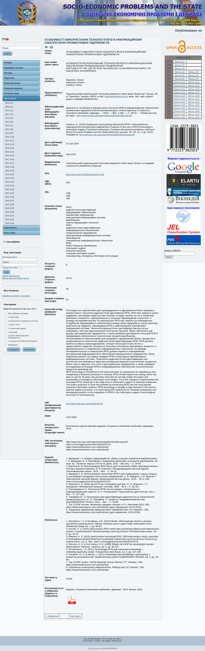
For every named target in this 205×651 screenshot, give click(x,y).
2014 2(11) (9, 141)
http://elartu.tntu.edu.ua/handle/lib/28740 (84, 404)
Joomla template (94, 648)
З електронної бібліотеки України (22, 341)
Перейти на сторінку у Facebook (16, 296)
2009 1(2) (9, 107)
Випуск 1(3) (180, 68)
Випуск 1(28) (179, 111)
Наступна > (75, 616)
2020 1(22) (9, 182)
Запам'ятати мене (10, 268)
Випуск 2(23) (194, 102)
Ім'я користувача (9, 257)
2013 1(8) (9, 129)
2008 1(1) (9, 103)
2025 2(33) (9, 223)
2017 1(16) (9, 159)
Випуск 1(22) (179, 102)
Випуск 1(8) (180, 79)
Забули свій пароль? (11, 276)
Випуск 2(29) (194, 111)
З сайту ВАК (13, 317)
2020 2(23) (9, 186)
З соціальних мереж (17, 328)
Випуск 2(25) (194, 105)
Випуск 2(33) (194, 117)
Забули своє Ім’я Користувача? (15, 278)
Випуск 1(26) (179, 108)
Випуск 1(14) (179, 89)
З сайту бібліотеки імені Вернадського (18, 337)
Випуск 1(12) (179, 85)
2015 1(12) (9, 144)
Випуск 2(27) (194, 108)
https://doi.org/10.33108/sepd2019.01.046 (85, 174)
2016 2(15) (9, 156)
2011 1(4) (9, 114)
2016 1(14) (9, 152)
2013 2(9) (9, 133)
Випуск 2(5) (193, 72)
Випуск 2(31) (194, 114)
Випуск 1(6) (180, 75)
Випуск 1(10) (179, 82)
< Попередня (52, 616)
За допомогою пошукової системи (23, 321)
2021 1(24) (9, 189)
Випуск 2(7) (193, 75)
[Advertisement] (21, 407)
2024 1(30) (9, 212)
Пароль (5, 262)
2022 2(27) (9, 201)
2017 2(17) (9, 163)
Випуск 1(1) (180, 61)
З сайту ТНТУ (14, 325)
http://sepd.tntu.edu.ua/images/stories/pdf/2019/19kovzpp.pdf (104, 115)
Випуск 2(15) (194, 89)
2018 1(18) (9, 167)
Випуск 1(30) (179, 114)
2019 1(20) (9, 174)
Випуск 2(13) (194, 85)
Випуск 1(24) (179, 105)
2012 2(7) (9, 125)
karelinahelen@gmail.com (116, 96)
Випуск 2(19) (194, 96)
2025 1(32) (9, 219)
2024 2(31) (9, 216)
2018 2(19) (9, 171)
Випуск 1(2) (180, 65)
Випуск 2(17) (194, 92)
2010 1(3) (9, 110)
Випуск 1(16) (179, 92)
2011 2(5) (9, 118)
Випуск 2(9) (193, 79)
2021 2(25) (9, 193)
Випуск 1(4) (180, 72)
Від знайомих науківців (18, 313)
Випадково (13, 345)
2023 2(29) (9, 208)
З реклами (12, 332)
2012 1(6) (9, 122)
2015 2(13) (9, 148)
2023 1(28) (9, 204)
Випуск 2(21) (194, 99)
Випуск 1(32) (179, 117)
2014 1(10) (9, 137)
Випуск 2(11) (194, 82)
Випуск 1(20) (179, 99)
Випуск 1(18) (179, 96)
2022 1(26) (9, 197)
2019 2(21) (9, 178)
